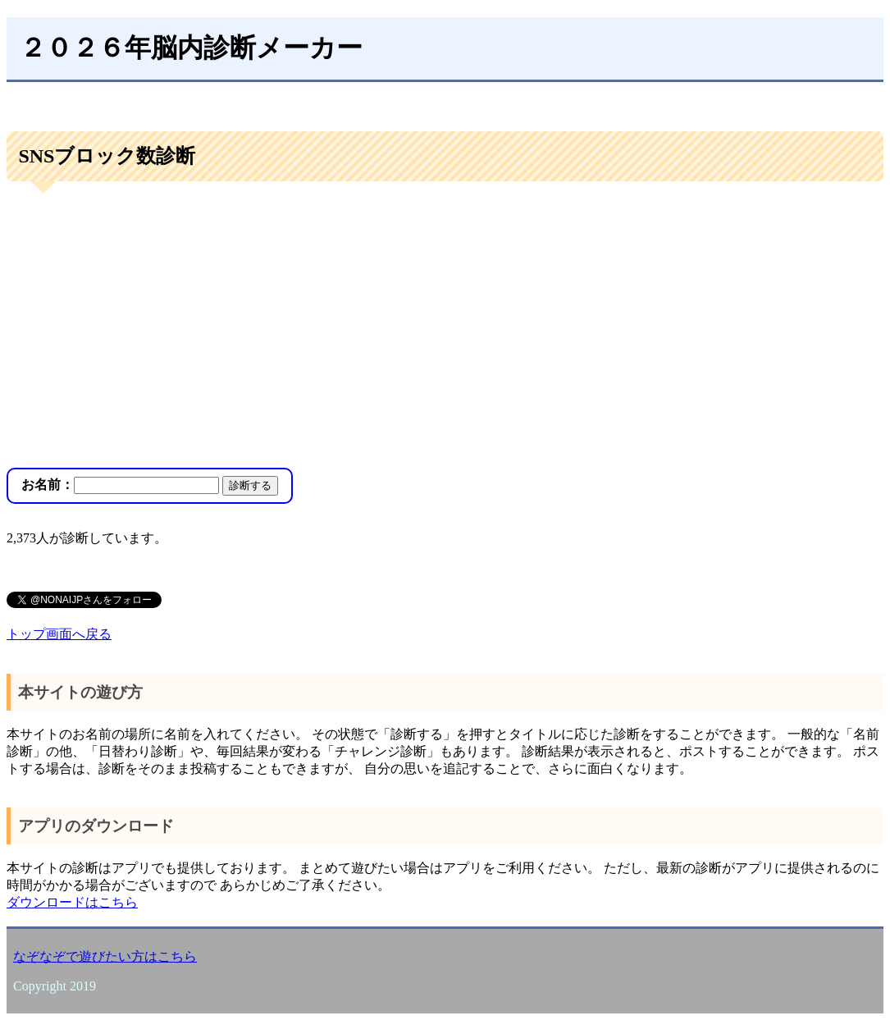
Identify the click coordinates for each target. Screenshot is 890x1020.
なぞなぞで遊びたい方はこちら (105, 956)
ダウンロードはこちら (72, 902)
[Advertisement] (445, 326)
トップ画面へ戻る (59, 634)
